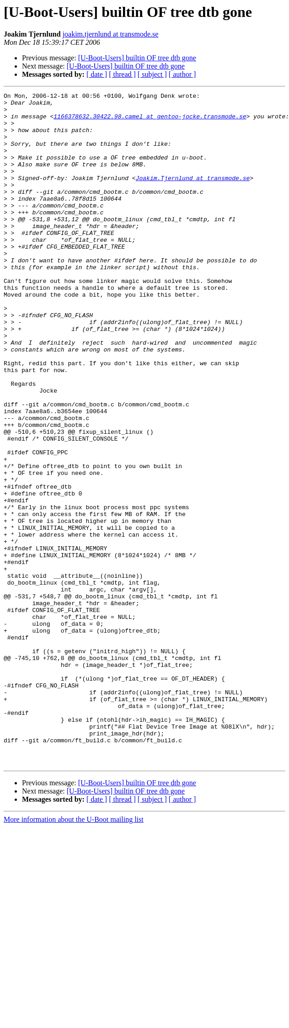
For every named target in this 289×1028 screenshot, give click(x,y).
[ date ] (96, 74)
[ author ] (182, 74)
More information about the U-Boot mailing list (74, 954)
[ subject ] (152, 74)
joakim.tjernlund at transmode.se (111, 34)
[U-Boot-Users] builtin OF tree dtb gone (137, 58)
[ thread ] (122, 74)
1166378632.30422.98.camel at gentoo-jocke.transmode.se (150, 121)
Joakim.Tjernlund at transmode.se (193, 196)
